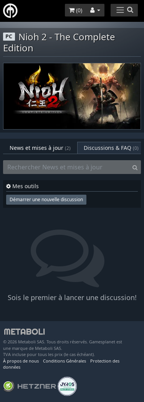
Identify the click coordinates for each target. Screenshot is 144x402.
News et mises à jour (40, 147)
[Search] (135, 167)
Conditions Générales (64, 361)
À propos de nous (21, 361)
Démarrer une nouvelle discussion (46, 199)
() (75, 10)
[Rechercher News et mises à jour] (66, 167)
